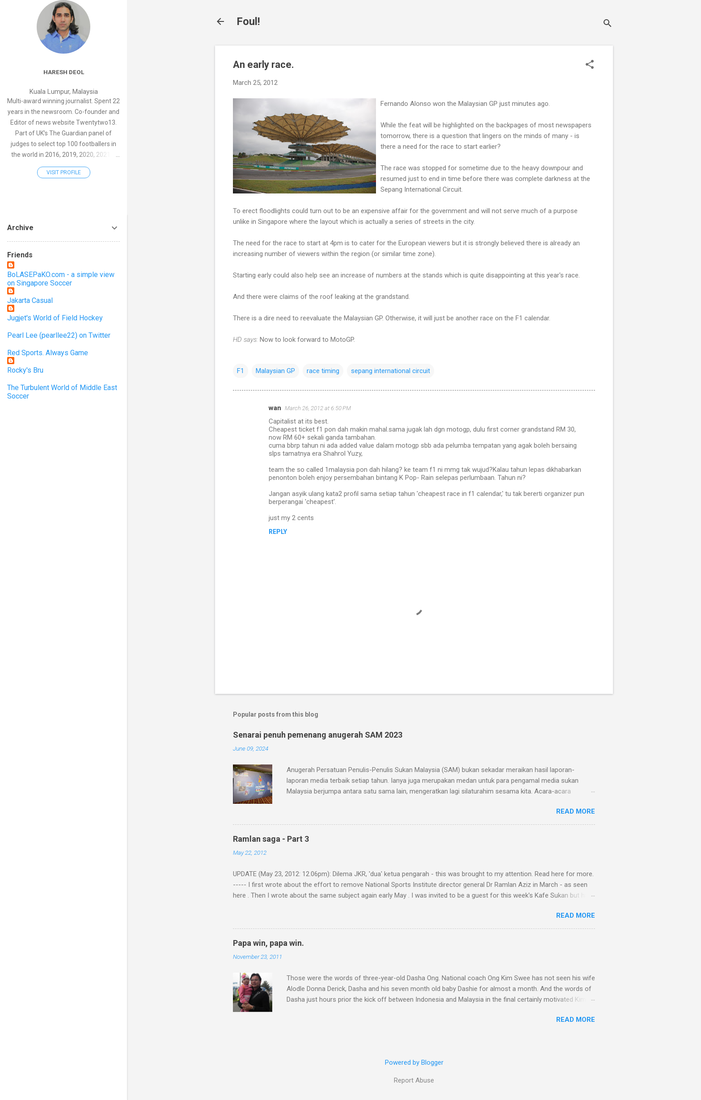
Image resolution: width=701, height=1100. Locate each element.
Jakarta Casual (30, 300)
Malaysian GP (275, 371)
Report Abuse (414, 1080)
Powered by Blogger (414, 1062)
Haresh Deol (63, 72)
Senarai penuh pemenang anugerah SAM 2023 (317, 734)
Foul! (248, 21)
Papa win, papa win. (268, 943)
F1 (240, 371)
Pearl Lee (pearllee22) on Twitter (58, 335)
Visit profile (63, 172)
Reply (278, 531)
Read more (575, 811)
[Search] (607, 24)
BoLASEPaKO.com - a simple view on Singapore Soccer (60, 278)
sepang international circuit (390, 371)
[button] (589, 65)
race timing (323, 371)
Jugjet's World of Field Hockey (55, 318)
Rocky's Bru (25, 370)
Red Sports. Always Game (47, 352)
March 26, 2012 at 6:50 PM (318, 408)
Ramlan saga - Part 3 (271, 839)
